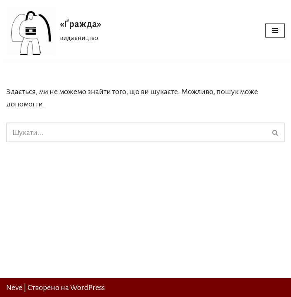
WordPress (87, 287)
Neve (14, 287)
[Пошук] (136, 132)
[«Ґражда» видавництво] (54, 30)
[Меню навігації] (275, 31)
